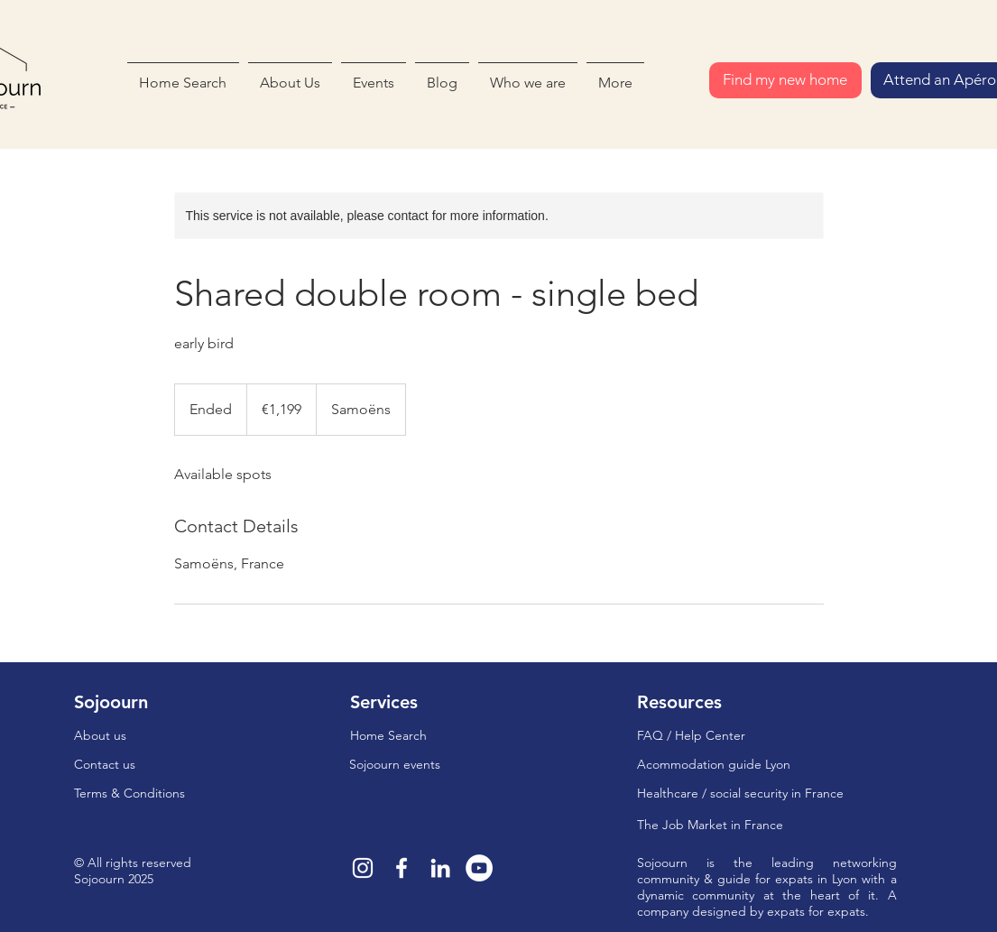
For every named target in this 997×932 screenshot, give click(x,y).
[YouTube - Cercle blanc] (479, 867)
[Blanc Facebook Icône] (401, 867)
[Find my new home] (785, 80)
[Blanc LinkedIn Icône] (440, 867)
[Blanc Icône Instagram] (362, 867)
